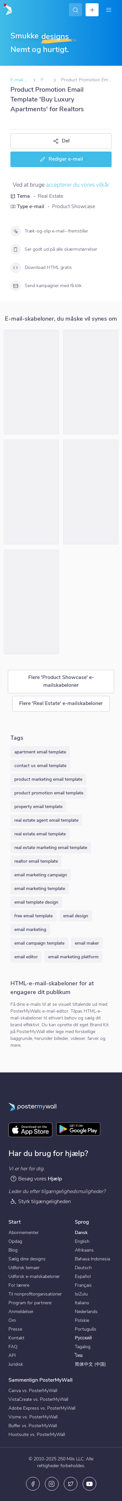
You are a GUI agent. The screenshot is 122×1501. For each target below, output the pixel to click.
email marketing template (39, 888)
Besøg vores (36, 1178)
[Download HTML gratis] (15, 267)
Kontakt (16, 1338)
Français (83, 1285)
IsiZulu (81, 1294)
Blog (13, 1250)
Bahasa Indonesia (92, 1259)
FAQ (13, 1347)
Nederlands (86, 1311)
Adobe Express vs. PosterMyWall (41, 1408)
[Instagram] (52, 1484)
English (82, 1241)
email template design (36, 902)
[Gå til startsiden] (7, 9)
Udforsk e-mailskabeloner (34, 1276)
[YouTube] (89, 1484)
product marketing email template (48, 779)
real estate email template (40, 834)
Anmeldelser (21, 1311)
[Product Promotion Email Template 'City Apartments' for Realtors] (31, 382)
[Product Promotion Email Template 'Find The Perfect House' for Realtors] (90, 382)
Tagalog (82, 1347)
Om (12, 1320)
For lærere (18, 1285)
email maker (87, 943)
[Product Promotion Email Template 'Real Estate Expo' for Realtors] (31, 492)
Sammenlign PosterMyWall (40, 1380)
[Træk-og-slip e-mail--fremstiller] (15, 231)
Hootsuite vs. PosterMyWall (36, 1434)
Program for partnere (29, 1303)
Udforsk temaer (24, 1268)
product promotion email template (48, 793)
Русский (83, 1338)
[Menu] (108, 9)
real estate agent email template (46, 820)
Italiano (82, 1303)
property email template (38, 807)
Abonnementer (23, 1232)
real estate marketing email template (50, 847)
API (12, 1355)
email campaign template (39, 943)
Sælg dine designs (27, 1259)
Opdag (15, 1241)
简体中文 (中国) (90, 1364)
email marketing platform (73, 957)
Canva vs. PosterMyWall (32, 1391)
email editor (26, 957)
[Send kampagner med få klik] (15, 286)
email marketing (30, 929)
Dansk (81, 1232)
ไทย (79, 1355)
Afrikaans (84, 1250)
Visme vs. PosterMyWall (33, 1417)
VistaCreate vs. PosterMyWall (38, 1399)
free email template (33, 916)
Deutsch (83, 1268)
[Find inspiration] (75, 9)
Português (85, 1329)
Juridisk (15, 1364)
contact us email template (40, 766)
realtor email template (36, 861)
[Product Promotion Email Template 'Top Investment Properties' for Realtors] (31, 602)
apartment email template (40, 752)
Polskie (82, 1320)
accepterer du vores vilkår (77, 185)
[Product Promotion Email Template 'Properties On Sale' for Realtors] (90, 492)
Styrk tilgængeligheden (40, 1201)
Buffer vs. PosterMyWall (32, 1426)
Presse (15, 1329)
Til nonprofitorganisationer (35, 1294)
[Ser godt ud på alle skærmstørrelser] (15, 249)
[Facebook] (33, 1484)
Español (83, 1276)
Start (14, 1222)
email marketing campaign (40, 875)
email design (75, 916)
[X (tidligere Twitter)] (70, 1484)
